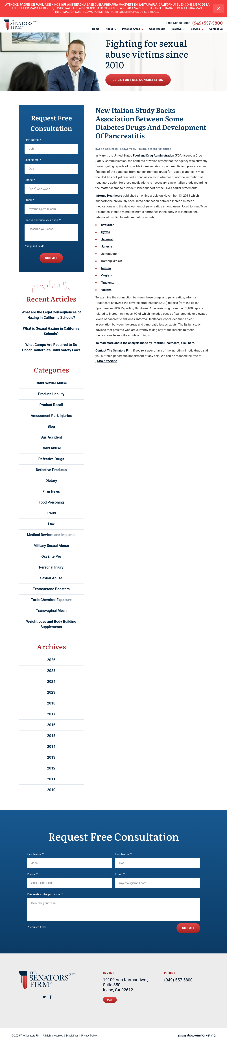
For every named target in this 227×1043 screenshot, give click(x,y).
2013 (51, 757)
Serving (195, 29)
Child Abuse (51, 448)
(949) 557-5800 (207, 22)
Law (51, 524)
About (109, 29)
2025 (51, 671)
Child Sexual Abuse (51, 383)
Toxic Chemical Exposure (51, 600)
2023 (51, 692)
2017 (51, 714)
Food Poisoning (51, 502)
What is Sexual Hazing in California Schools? (51, 331)
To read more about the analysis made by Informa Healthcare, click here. (145, 343)
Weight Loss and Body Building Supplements (51, 624)
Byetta (105, 232)
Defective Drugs (160, 149)
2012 (51, 768)
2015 (51, 736)
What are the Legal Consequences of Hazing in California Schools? (51, 315)
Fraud (51, 513)
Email (29, 200)
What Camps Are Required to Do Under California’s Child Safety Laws (51, 347)
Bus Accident (51, 437)
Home (95, 29)
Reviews (176, 29)
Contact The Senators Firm (113, 350)
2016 (51, 725)
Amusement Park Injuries (51, 415)
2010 (51, 790)
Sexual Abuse (51, 578)
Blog (142, 149)
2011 (51, 779)
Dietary (51, 480)
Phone (30, 180)
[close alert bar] (218, 8)
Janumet (107, 239)
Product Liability (51, 394)
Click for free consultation (138, 80)
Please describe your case (43, 220)
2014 (51, 746)
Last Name (33, 160)
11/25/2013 (110, 149)
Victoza (106, 290)
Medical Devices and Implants (51, 535)
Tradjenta (107, 282)
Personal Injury (51, 567)
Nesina (106, 268)
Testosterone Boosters (51, 589)
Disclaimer (72, 1035)
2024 (51, 681)
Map (110, 999)
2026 (51, 660)
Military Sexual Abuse (51, 545)
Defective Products (51, 470)
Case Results (157, 29)
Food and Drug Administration (153, 155)
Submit (51, 258)
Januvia (106, 246)
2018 (51, 703)
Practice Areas (131, 29)
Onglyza (106, 275)
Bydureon (107, 225)
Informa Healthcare (108, 195)
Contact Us (216, 29)
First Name (33, 140)
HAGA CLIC (172, 8)
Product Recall (51, 405)
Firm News (51, 491)
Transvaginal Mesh (51, 610)
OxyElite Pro (51, 556)
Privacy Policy (89, 1035)
